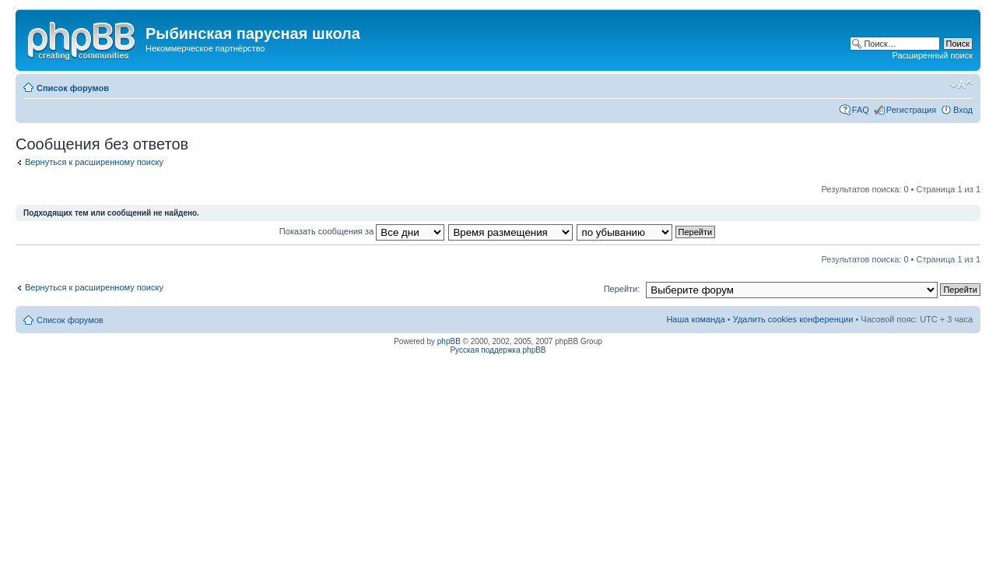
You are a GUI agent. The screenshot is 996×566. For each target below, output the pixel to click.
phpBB (449, 341)
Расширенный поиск (932, 55)
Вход (963, 109)
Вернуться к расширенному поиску (94, 162)
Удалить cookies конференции (793, 319)
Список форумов (73, 88)
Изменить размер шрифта (961, 85)
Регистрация (911, 109)
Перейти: (622, 289)
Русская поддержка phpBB (497, 350)
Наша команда (695, 319)
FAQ (860, 109)
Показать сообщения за (361, 231)
